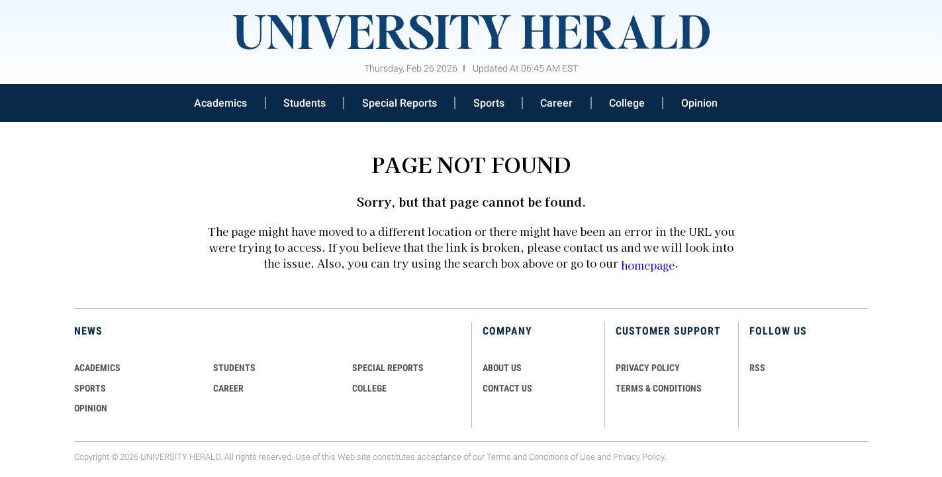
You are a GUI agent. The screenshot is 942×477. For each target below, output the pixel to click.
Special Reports (399, 103)
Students (304, 103)
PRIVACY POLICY (648, 367)
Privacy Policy (639, 457)
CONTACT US (507, 388)
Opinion (699, 103)
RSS (757, 367)
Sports (488, 103)
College (627, 103)
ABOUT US (502, 367)
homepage (648, 265)
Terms (499, 457)
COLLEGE (369, 388)
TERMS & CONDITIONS (659, 388)
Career (556, 103)
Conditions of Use (562, 457)
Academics (220, 103)
